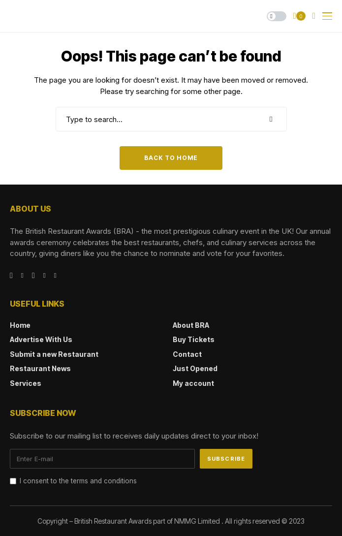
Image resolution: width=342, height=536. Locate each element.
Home (20, 325)
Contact (187, 354)
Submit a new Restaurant (54, 354)
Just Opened (195, 368)
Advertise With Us (41, 339)
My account (193, 383)
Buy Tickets (194, 339)
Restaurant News (40, 368)
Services (25, 383)
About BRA (191, 325)
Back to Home (171, 157)
